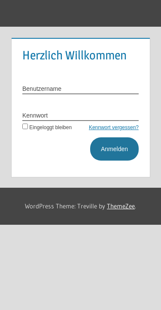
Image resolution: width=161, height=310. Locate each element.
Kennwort (35, 115)
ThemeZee (121, 206)
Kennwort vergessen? (114, 127)
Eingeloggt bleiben (47, 127)
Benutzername (41, 88)
